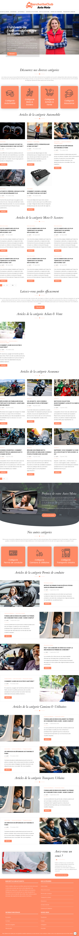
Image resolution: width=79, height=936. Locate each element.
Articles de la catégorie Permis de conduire (39, 573)
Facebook (43, 917)
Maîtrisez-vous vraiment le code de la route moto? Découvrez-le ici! (66, 452)
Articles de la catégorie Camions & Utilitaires (39, 707)
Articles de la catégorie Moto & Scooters (39, 218)
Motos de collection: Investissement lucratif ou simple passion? (66, 403)
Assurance (13, 11)
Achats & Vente (4, 11)
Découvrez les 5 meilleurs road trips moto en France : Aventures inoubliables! (12, 403)
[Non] (77, 933)
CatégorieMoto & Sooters (29, 102)
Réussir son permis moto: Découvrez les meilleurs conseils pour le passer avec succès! (39, 452)
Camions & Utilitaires (32, 11)
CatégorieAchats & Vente (49, 102)
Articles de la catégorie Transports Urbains (39, 778)
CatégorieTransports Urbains (66, 561)
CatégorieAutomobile (9, 102)
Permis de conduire (56, 11)
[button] (12, 54)
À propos (8, 917)
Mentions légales (10, 925)
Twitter (43, 921)
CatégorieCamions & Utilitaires (39, 561)
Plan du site (9, 928)
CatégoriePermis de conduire (13, 561)
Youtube (43, 928)
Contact (8, 921)
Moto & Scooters (44, 11)
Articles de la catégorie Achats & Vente (39, 314)
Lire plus (3, 164)
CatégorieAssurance (69, 102)
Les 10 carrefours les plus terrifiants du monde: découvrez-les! (9, 230)
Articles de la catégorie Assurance (39, 372)
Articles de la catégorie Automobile (39, 115)
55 (12, 285)
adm (3, 148)
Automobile (21, 11)
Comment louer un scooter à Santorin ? (19, 681)
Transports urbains (69, 11)
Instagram (43, 925)
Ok (75, 933)
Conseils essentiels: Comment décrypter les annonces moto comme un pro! (11, 452)
